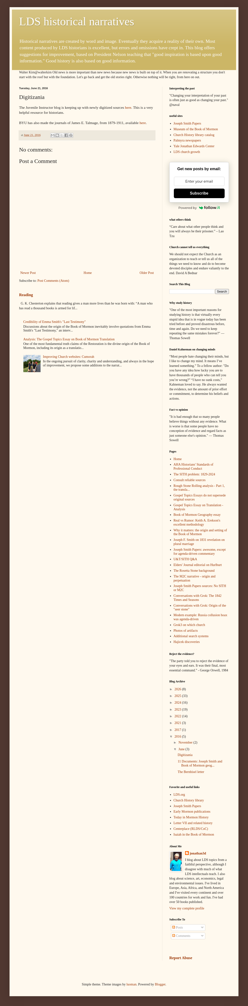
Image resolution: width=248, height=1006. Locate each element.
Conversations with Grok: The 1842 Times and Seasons (198, 598)
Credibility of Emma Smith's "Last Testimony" (54, 322)
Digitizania (185, 755)
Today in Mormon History (191, 817)
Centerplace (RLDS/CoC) (191, 829)
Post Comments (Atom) (53, 281)
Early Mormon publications (192, 811)
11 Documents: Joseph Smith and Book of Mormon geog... (200, 763)
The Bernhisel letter (191, 772)
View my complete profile (186, 908)
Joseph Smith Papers (187, 123)
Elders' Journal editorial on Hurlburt (198, 565)
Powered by (199, 208)
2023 (178, 709)
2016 (178, 736)
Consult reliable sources (190, 480)
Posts (177, 927)
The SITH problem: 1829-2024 (194, 474)
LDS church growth (187, 152)
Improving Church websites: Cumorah (68, 357)
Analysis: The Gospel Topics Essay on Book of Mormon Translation (69, 339)
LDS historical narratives (76, 21)
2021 (178, 723)
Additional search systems (191, 636)
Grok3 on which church (189, 625)
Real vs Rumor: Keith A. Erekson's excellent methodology (197, 522)
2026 (178, 689)
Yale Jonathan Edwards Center (194, 146)
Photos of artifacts (186, 630)
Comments (181, 936)
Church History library (189, 800)
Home (88, 273)
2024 (178, 702)
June (181, 749)
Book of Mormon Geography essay (197, 515)
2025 (178, 696)
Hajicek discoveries (187, 642)
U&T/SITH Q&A (185, 559)
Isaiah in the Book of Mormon (194, 834)
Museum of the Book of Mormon (196, 129)
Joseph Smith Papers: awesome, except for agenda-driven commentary (200, 551)
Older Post (147, 273)
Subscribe (199, 193)
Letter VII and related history (193, 823)
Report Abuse (180, 958)
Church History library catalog (194, 135)
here (128, 107)
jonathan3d (198, 853)
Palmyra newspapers (187, 140)
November (185, 742)
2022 (178, 716)
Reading (26, 295)
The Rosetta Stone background (194, 570)
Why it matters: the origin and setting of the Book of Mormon (200, 532)
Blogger (160, 984)
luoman (131, 984)
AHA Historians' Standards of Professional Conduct (193, 466)
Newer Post (28, 273)
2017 (178, 730)
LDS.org (179, 794)
